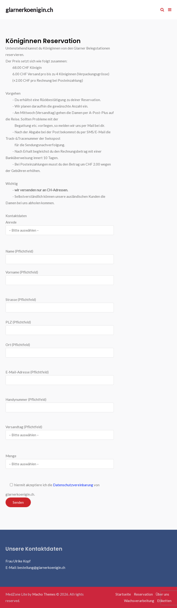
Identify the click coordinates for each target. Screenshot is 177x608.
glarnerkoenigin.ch (29, 9)
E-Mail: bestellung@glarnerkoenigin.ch (35, 567)
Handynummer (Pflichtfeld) (60, 404)
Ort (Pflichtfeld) (60, 350)
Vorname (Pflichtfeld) (60, 277)
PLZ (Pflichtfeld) (18, 322)
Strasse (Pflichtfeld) (60, 304)
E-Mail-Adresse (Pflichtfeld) (60, 377)
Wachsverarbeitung (139, 601)
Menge (60, 460)
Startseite (123, 594)
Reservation (143, 594)
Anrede (60, 226)
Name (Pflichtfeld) (60, 256)
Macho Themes (44, 594)
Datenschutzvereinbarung (73, 485)
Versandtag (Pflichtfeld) (60, 431)
